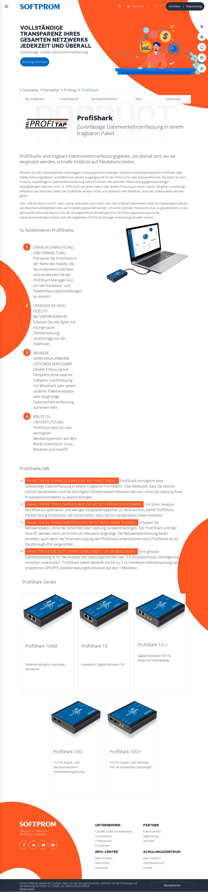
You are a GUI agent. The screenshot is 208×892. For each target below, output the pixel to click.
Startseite (31, 90)
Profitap (70, 90)
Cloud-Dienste (103, 836)
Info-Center (106, 852)
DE (155, 6)
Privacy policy (27, 889)
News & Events (103, 858)
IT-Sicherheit (102, 845)
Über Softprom (152, 858)
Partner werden (152, 831)
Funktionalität (69, 99)
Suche (118, 6)
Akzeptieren (172, 885)
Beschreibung (34, 99)
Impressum (101, 867)
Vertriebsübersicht (154, 863)
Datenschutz (102, 863)
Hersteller (51, 90)
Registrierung (193, 6)
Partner (151, 825)
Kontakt (147, 867)
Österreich (137, 6)
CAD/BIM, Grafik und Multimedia (113, 831)
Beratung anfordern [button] (35, 62)
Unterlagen (173, 99)
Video (138, 99)
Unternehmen (107, 825)
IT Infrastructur (103, 841)
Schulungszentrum (161, 852)
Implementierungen (104, 99)
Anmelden (174, 6)
